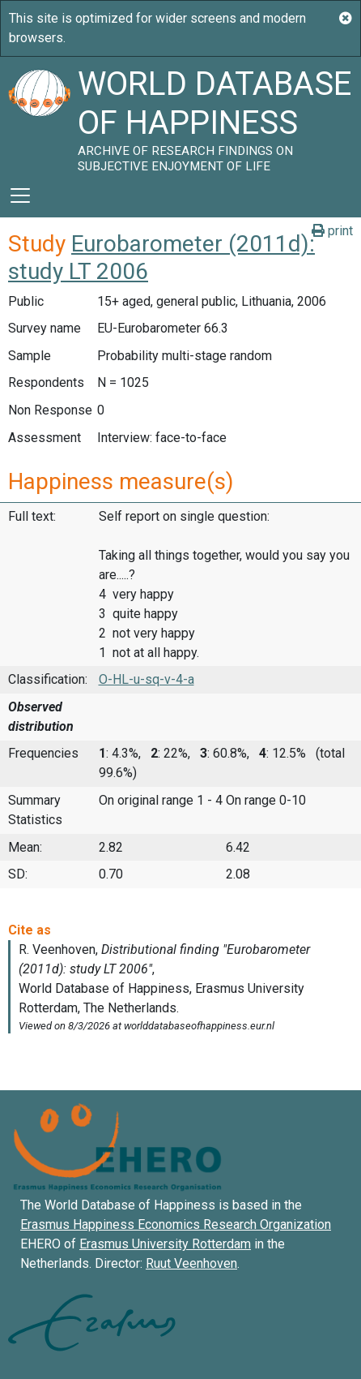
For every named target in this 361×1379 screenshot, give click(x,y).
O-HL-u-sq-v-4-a (146, 679)
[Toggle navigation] (20, 195)
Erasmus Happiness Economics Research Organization (175, 1224)
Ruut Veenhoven (191, 1263)
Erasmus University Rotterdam (165, 1244)
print (332, 230)
